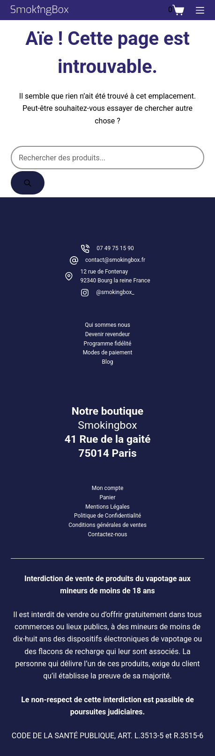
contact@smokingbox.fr (115, 260)
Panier (107, 497)
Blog (107, 362)
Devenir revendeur (107, 334)
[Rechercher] (27, 182)
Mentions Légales (107, 507)
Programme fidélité (108, 343)
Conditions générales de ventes (107, 525)
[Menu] (200, 10)
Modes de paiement (108, 352)
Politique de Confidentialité (107, 515)
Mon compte (108, 488)
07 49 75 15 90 (114, 248)
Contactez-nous (107, 534)
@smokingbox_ (115, 292)
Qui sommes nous (107, 325)
